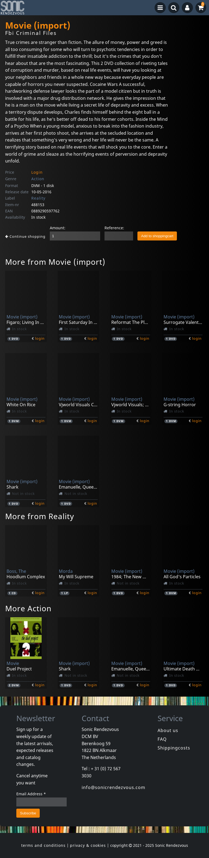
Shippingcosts (174, 748)
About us (168, 730)
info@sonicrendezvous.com (113, 787)
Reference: (114, 227)
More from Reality (39, 516)
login (40, 338)
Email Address (31, 793)
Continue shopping (25, 236)
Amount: (57, 227)
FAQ (162, 739)
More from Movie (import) (55, 262)
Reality (38, 198)
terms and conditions (43, 845)
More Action (28, 608)
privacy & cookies (88, 845)
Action (37, 178)
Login (37, 172)
